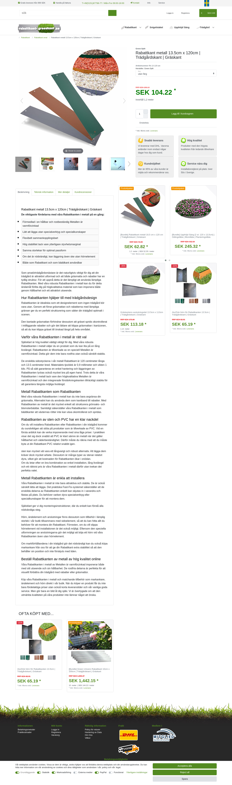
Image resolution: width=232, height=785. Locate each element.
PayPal (103, 772)
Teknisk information (43, 191)
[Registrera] (183, 13)
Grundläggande (27, 772)
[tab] (23, 191)
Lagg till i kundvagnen (193, 113)
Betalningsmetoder (26, 729)
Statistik (45, 772)
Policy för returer (92, 729)
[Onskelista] (195, 13)
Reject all (184, 772)
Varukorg (55, 734)
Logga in (55, 729)
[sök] (112, 13)
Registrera (56, 732)
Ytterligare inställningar (137, 772)
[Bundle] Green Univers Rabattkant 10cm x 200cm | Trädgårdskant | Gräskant (89, 670)
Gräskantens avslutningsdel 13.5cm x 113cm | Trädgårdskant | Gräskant (141, 313)
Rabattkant (131, 27)
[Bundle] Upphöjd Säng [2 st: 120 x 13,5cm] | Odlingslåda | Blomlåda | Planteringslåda (193, 235)
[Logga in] (168, 13)
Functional (118, 772)
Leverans (154, 130)
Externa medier (85, 772)
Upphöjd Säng (181, 27)
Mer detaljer (64, 191)
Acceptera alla (185, 766)
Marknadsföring (64, 772)
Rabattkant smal (40, 37)
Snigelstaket (156, 27)
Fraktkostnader (25, 732)
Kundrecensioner (83, 191)
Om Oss (88, 734)
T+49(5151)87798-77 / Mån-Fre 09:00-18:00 (100, 3)
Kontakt (131, 3)
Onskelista (143, 122)
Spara (185, 779)
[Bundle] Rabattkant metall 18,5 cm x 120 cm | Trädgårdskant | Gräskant (141, 235)
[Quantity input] (139, 113)
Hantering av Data (93, 732)
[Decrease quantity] (145, 115)
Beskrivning (23, 191)
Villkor (88, 737)
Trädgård (205, 27)
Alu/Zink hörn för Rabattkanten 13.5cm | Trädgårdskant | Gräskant (191, 313)
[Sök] (63, 13)
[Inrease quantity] (145, 111)
